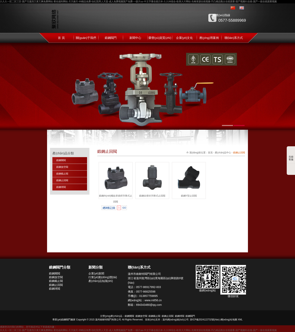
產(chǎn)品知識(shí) (100, 281)
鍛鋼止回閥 (62, 180)
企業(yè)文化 (184, 37)
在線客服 (291, 155)
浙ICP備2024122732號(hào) (205, 319)
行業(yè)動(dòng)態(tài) (102, 277)
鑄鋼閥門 (66, 319)
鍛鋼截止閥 (62, 173)
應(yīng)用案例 (209, 37)
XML (240, 319)
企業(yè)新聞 (96, 273)
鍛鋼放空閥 (62, 167)
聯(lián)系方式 (233, 37)
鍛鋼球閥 (61, 187)
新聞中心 (135, 37)
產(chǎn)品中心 (223, 152)
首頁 (210, 152)
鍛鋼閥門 (111, 37)
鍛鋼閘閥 (61, 160)
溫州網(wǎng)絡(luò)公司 (175, 319)
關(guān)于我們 (86, 37)
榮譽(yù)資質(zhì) (159, 37)
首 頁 (61, 37)
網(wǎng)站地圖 (228, 319)
